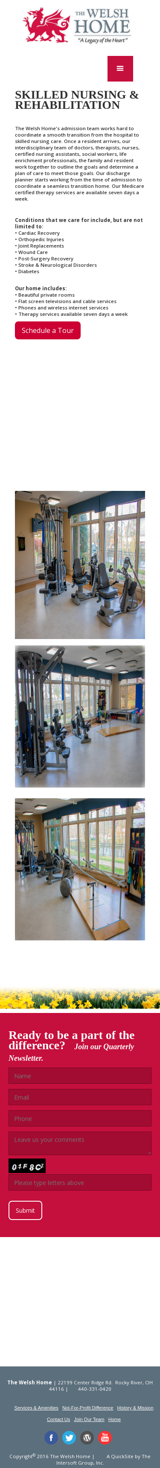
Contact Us (58, 1419)
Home (114, 1419)
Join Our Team (89, 1419)
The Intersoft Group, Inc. (103, 1459)
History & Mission (135, 1407)
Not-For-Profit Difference (87, 1407)
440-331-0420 (94, 1389)
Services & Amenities (36, 1407)
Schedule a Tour (48, 330)
